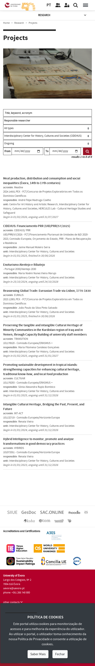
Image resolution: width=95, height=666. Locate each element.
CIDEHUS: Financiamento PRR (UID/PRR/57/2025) (36, 226)
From (7, 151)
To (46, 151)
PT (49, 5)
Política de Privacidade (34, 639)
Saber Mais (38, 654)
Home (6, 23)
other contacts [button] (13, 602)
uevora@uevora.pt (13, 588)
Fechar (60, 654)
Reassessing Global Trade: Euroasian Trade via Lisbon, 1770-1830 (47, 291)
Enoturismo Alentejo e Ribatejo (24, 265)
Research (62, 15)
